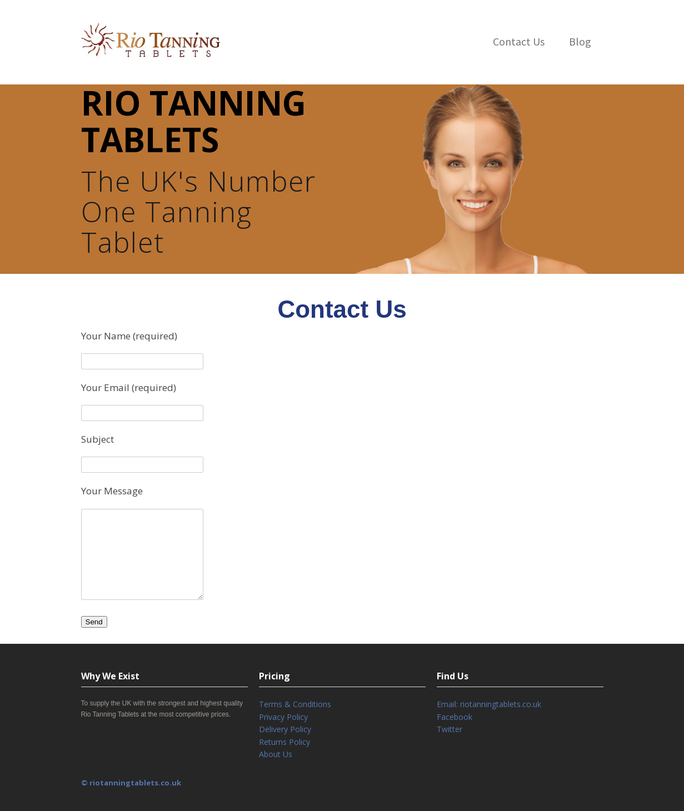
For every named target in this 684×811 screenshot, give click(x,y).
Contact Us (519, 41)
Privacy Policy (283, 717)
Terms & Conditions (295, 704)
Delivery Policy (285, 729)
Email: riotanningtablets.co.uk (489, 704)
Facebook (454, 717)
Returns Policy (284, 742)
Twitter (449, 729)
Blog (580, 41)
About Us (275, 754)
